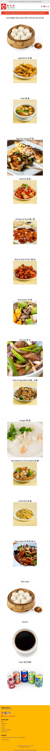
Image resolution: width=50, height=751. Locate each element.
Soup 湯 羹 (25, 98)
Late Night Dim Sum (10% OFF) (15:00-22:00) (25, 17)
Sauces (25, 621)
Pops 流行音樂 (25, 662)
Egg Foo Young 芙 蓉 (25, 138)
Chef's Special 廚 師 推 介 (25, 541)
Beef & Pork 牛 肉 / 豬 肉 (25, 259)
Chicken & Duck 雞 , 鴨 (25, 219)
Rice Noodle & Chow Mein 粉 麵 (25, 460)
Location (3, 725)
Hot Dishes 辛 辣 (25, 299)
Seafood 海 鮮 (25, 178)
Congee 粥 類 (24, 420)
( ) (45, 6)
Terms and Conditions (6, 729)
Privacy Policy (4, 731)
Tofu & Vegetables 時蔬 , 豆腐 (25, 380)
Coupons (3, 727)
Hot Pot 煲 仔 (25, 340)
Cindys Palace (5, 708)
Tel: (5, 739)
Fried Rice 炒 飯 (25, 501)
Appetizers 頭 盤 (25, 58)
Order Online (4, 723)
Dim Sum (25, 581)
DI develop (27, 747)
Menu (2, 721)
